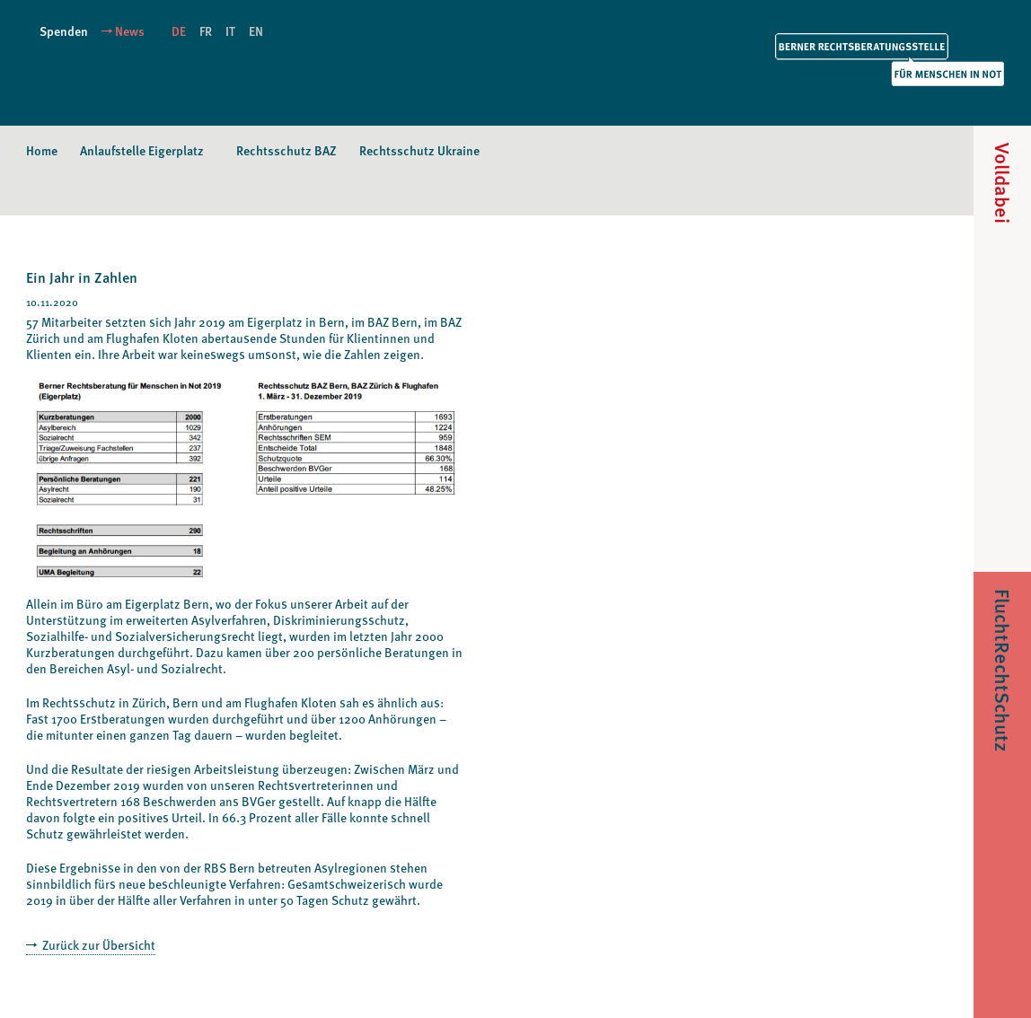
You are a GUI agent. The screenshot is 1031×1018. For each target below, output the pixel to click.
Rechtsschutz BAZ (286, 150)
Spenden (64, 31)
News (130, 31)
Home (41, 150)
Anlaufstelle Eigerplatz (142, 150)
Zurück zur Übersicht (97, 944)
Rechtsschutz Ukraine (419, 150)
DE (179, 31)
